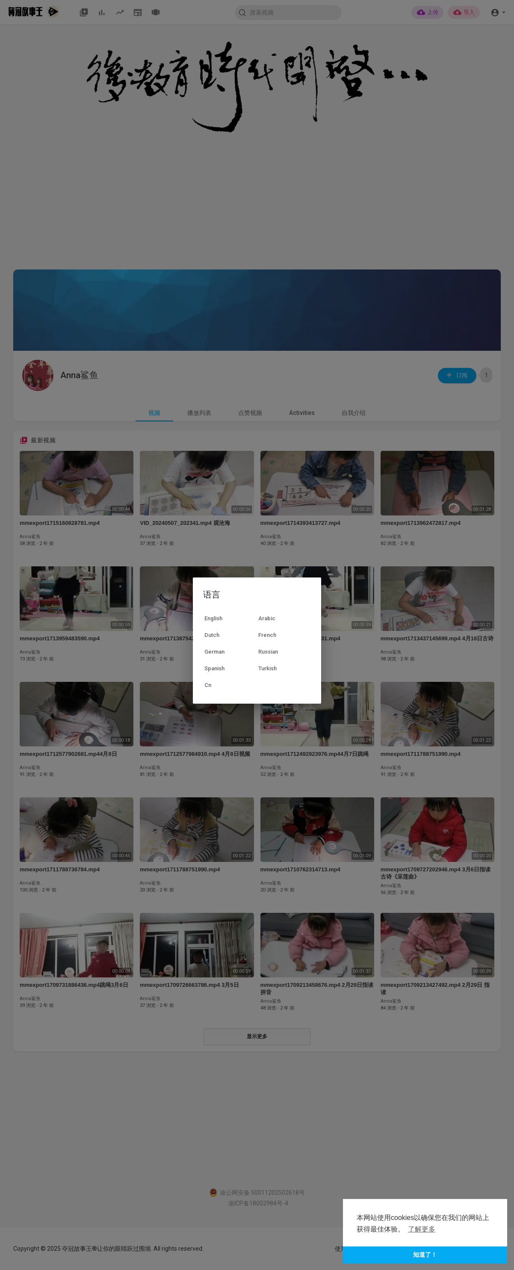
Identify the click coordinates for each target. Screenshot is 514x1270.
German (214, 651)
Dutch (211, 635)
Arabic (266, 618)
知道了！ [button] (425, 1254)
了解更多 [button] (421, 1229)
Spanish (214, 668)
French (267, 635)
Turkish (267, 668)
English (213, 618)
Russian (268, 651)
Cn (207, 685)
